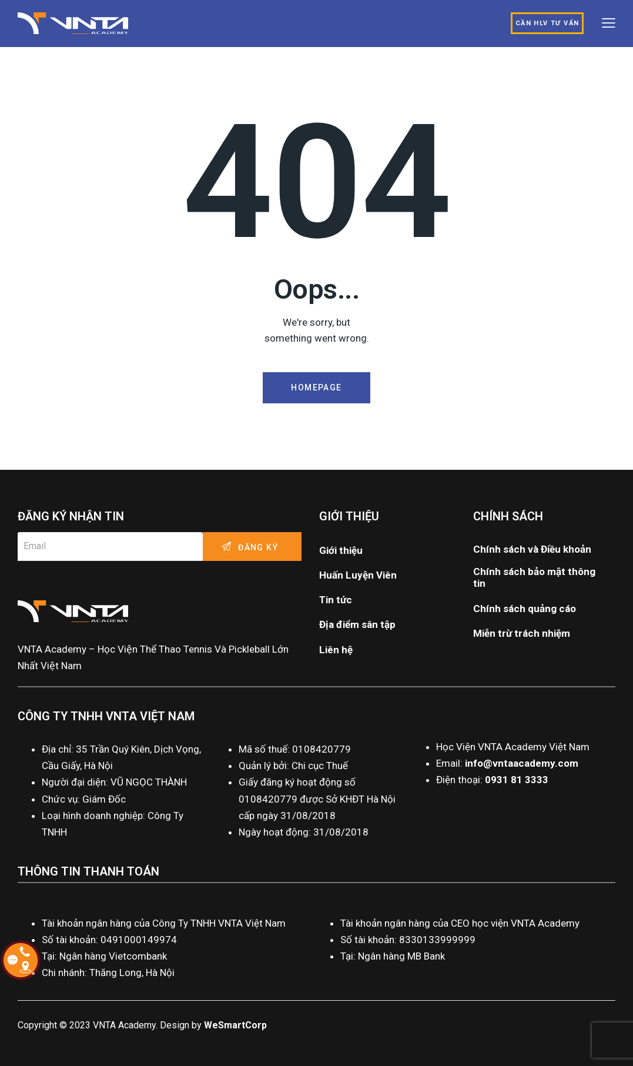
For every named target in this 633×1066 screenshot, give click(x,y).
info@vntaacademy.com (521, 763)
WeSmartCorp (235, 1025)
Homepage (316, 387)
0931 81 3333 (516, 780)
